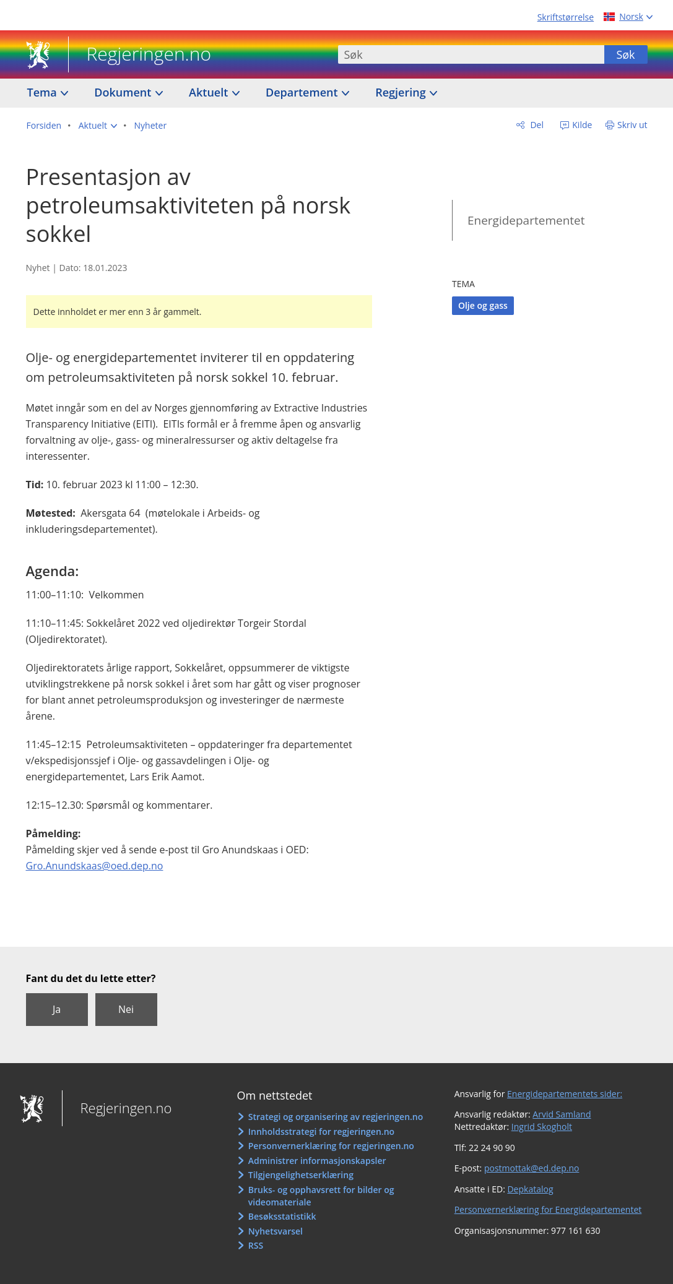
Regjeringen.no (140, 55)
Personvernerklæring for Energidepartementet (548, 1209)
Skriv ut (632, 125)
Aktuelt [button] (210, 92)
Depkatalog (530, 1189)
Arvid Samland (561, 1114)
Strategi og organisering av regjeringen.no (335, 1116)
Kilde (581, 125)
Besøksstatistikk (282, 1216)
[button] (98, 125)
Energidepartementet (526, 220)
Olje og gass (483, 305)
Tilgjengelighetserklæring (301, 1175)
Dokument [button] (124, 92)
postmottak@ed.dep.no (531, 1168)
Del (536, 125)
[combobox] (471, 54)
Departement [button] (303, 92)
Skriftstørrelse (565, 17)
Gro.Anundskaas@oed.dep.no (94, 866)
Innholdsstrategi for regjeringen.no (321, 1131)
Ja (57, 1009)
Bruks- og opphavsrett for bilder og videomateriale (321, 1196)
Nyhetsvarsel (275, 1231)
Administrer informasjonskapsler (317, 1160)
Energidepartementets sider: (564, 1094)
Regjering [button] (401, 92)
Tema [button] (43, 92)
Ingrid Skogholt (541, 1126)
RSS (255, 1245)
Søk (625, 54)
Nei (126, 1009)
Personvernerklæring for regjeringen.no (331, 1146)
